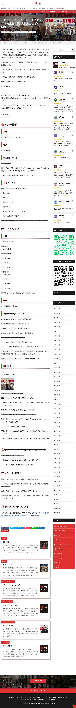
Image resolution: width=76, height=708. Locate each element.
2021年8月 (57, 458)
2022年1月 (57, 440)
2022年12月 (57, 399)
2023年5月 (57, 377)
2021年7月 (57, 463)
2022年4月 (57, 431)
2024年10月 (57, 331)
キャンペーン (58, 558)
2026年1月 (57, 313)
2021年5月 (57, 472)
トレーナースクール (32, 8)
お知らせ (57, 563)
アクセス (44, 697)
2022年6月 (57, 422)
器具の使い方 (58, 549)
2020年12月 (57, 495)
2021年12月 (57, 445)
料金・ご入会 (11, 8)
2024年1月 (57, 349)
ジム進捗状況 (58, 554)
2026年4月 (57, 308)
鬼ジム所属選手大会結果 (62, 526)
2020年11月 (57, 499)
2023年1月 (57, 395)
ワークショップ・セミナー (20, 31)
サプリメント (58, 540)
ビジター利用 (21, 8)
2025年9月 (57, 322)
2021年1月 (57, 490)
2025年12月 (57, 318)
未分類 (57, 567)
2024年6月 (57, 340)
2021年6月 (57, 468)
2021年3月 (57, 481)
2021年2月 (57, 486)
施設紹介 (3, 8)
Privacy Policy (42, 699)
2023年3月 (57, 386)
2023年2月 (57, 390)
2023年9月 (57, 368)
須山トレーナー (8, 625)
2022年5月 (57, 427)
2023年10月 (57, 363)
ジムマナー (19, 697)
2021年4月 (57, 477)
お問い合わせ (60, 8)
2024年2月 (57, 345)
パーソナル (42, 8)
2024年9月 (57, 336)
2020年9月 (57, 508)
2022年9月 (57, 408)
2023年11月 (57, 358)
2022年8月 (57, 413)
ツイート (55, 297)
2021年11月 (57, 449)
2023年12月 (57, 354)
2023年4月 (57, 381)
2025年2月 (57, 327)
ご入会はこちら (38, 680)
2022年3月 (57, 436)
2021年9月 (57, 454)
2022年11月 (57, 404)
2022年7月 (57, 418)
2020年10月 (57, 504)
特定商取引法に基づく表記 (28, 699)
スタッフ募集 (51, 8)
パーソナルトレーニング (11, 585)
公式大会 (57, 536)
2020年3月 (57, 513)
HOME (4, 43)
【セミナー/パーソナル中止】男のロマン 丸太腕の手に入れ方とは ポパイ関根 (43, 42)
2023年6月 (57, 372)
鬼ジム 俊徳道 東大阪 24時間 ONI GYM (43, 703)
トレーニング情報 (60, 531)
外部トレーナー (62, 697)
